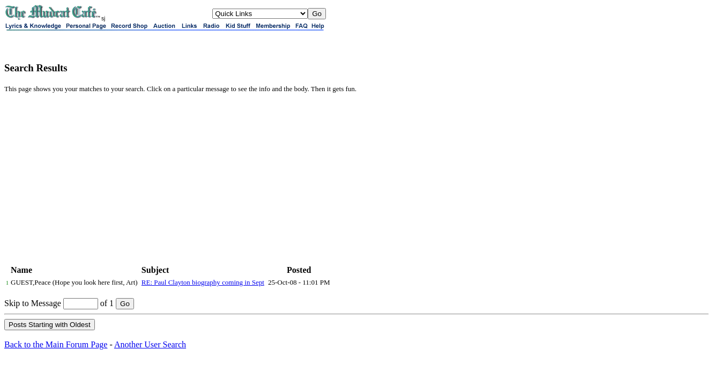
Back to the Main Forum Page (55, 344)
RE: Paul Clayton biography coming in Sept (203, 282)
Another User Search (150, 344)
